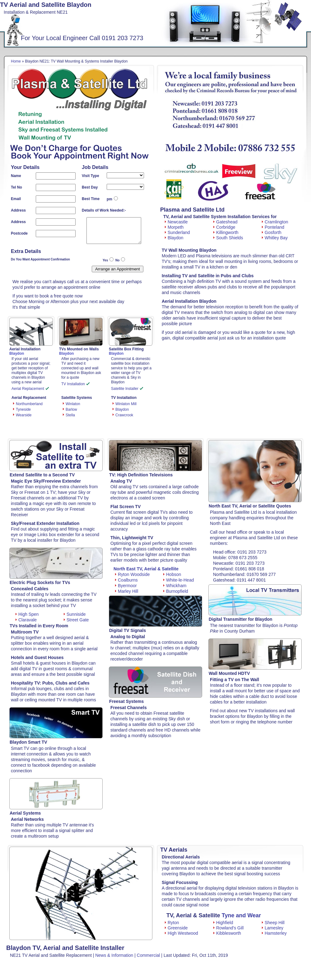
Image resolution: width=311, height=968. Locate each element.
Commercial (148, 955)
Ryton (172, 922)
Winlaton (73, 404)
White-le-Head (178, 580)
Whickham (174, 585)
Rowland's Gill (228, 927)
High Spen (27, 614)
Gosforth (271, 232)
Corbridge (224, 227)
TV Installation (75, 384)
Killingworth (226, 232)
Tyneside (23, 409)
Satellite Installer (127, 388)
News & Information (114, 955)
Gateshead (225, 221)
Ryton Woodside (132, 574)
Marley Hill (126, 591)
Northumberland (29, 404)
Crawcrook (124, 415)
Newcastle (176, 221)
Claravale (26, 619)
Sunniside (75, 614)
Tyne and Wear (241, 915)
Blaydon (122, 409)
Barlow (71, 409)
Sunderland (177, 232)
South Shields (228, 237)
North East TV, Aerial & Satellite (146, 568)
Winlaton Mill (126, 404)
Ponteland (273, 227)
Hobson (172, 574)
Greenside (176, 927)
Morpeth (174, 227)
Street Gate (76, 619)
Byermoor (126, 585)
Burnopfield (175, 591)
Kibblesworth (227, 933)
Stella (70, 415)
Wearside (23, 415)
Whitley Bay (275, 237)
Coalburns (126, 580)
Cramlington (275, 221)
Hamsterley (274, 933)
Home (16, 61)
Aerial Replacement (30, 388)
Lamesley (272, 927)
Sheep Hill (273, 922)
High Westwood (181, 933)
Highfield (223, 922)
